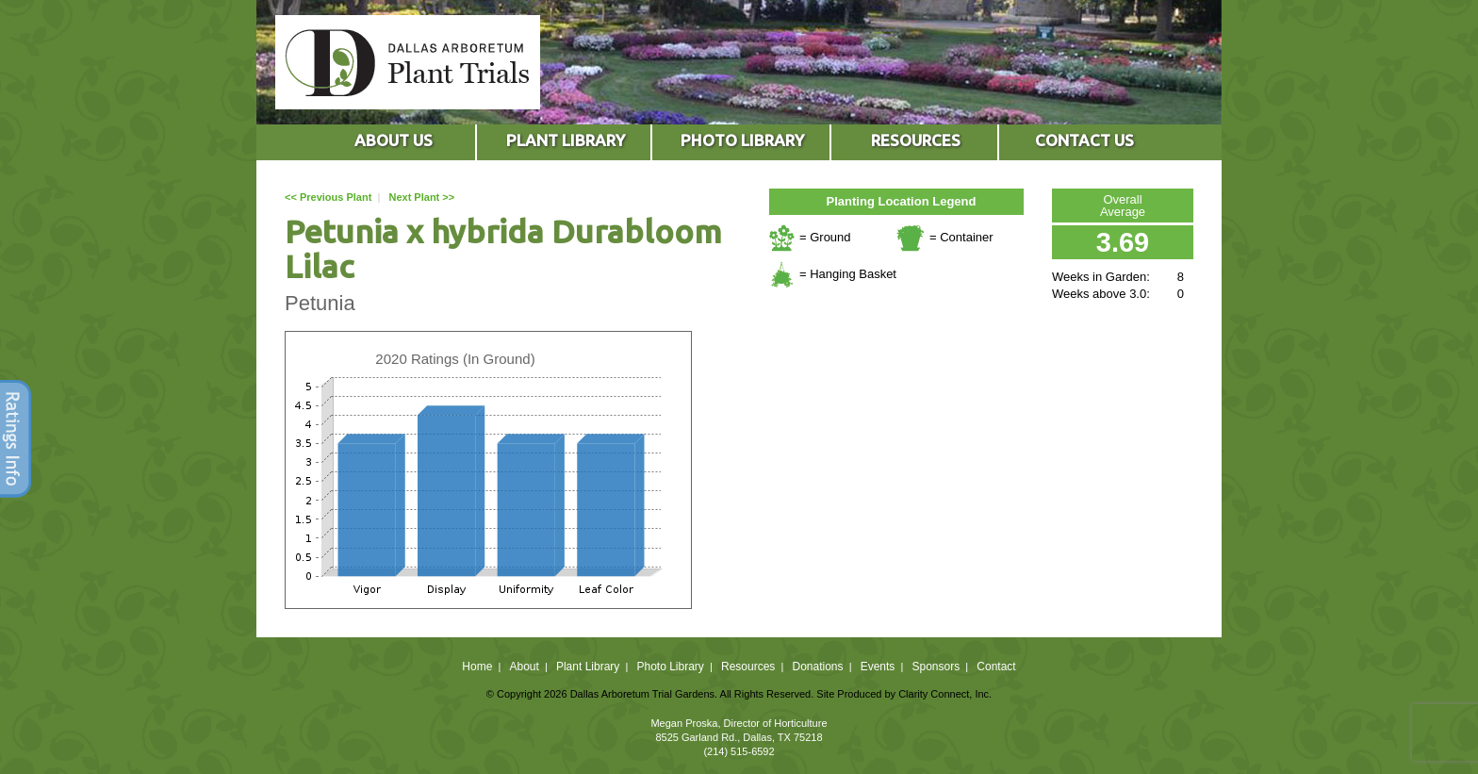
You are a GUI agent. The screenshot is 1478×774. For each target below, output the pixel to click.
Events (878, 666)
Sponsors (936, 666)
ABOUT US (393, 140)
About (523, 666)
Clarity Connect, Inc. (945, 694)
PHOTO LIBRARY (742, 140)
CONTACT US (1084, 140)
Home (477, 666)
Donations (817, 666)
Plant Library (587, 666)
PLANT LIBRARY (565, 140)
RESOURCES (916, 140)
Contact (996, 666)
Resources (748, 666)
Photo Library (669, 666)
